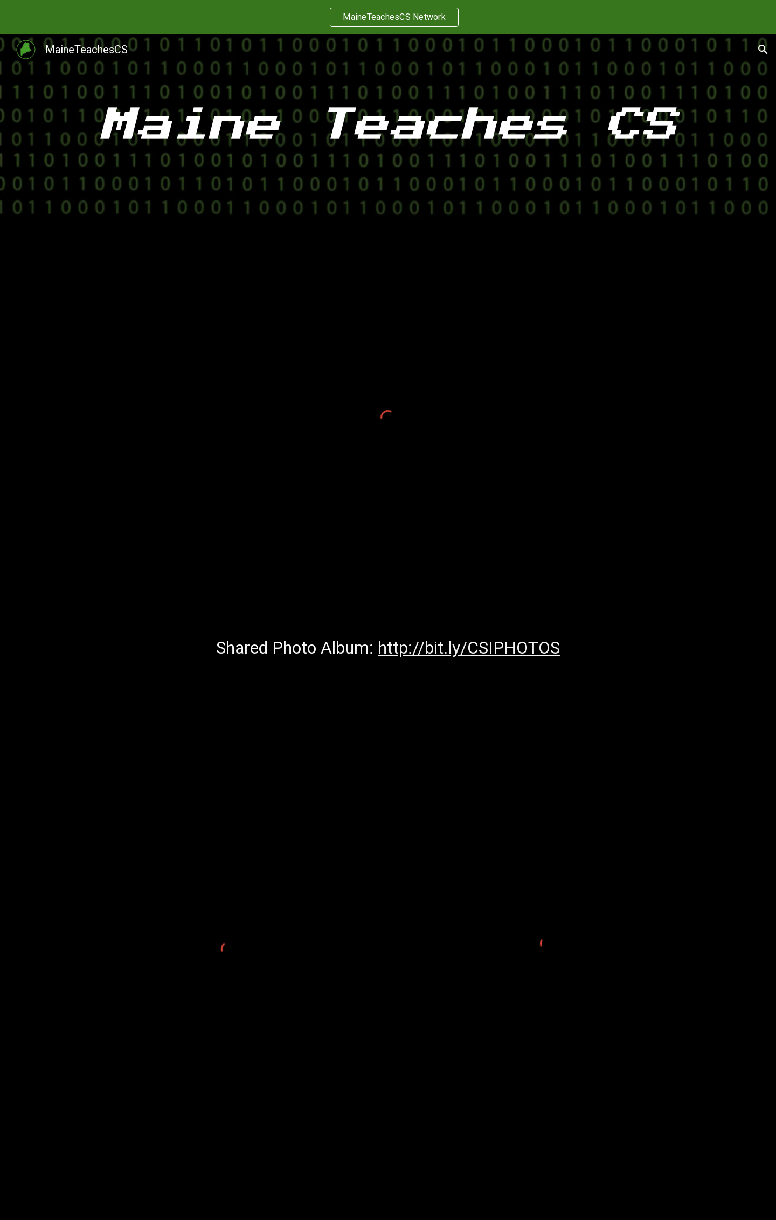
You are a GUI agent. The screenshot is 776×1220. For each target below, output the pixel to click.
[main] (388, 126)
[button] (763, 50)
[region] (388, 17)
